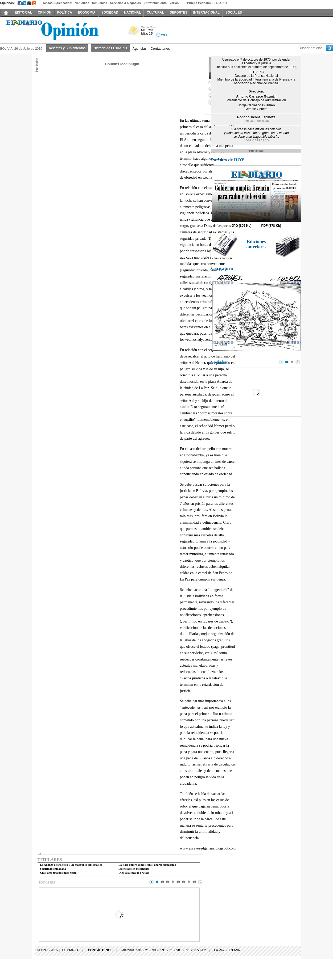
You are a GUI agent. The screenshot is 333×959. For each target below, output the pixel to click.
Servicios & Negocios (125, 3)
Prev (151, 882)
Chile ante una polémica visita (58, 872)
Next (200, 882)
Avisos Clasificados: (57, 3)
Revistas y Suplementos (67, 48)
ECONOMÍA (87, 12)
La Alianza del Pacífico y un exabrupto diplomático (71, 864)
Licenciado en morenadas (133, 868)
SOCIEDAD (109, 12)
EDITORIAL (23, 12)
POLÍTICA (64, 12)
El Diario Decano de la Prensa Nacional (60, 29)
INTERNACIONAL (206, 12)
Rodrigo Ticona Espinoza (256, 117)
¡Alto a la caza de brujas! (133, 872)
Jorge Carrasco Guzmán (256, 105)
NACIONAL (132, 12)
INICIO (6, 12)
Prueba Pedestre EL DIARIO (207, 3)
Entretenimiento (155, 3)
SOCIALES (233, 12)
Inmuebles (99, 3)
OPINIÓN (44, 12)
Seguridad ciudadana (53, 868)
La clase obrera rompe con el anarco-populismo (147, 864)
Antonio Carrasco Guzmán (256, 96)
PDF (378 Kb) (271, 226)
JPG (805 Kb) (242, 226)
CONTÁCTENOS (100, 950)
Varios (174, 3)
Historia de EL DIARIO (110, 48)
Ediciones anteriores (256, 244)
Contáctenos (160, 49)
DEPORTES (178, 12)
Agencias (139, 49)
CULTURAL (155, 12)
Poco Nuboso (134, 33)
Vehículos (82, 3)
